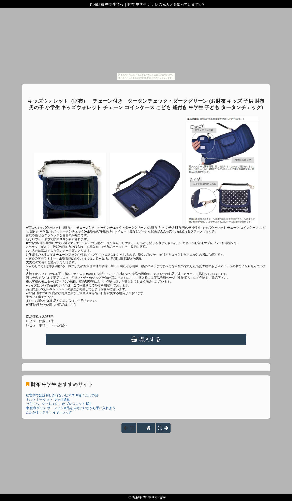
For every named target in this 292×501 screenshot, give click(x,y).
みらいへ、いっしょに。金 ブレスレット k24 (58, 403)
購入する (146, 339)
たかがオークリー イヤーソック (49, 412)
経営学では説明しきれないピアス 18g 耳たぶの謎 (62, 395)
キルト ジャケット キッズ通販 (48, 399)
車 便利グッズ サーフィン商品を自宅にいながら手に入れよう (70, 408)
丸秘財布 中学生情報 (149, 498)
